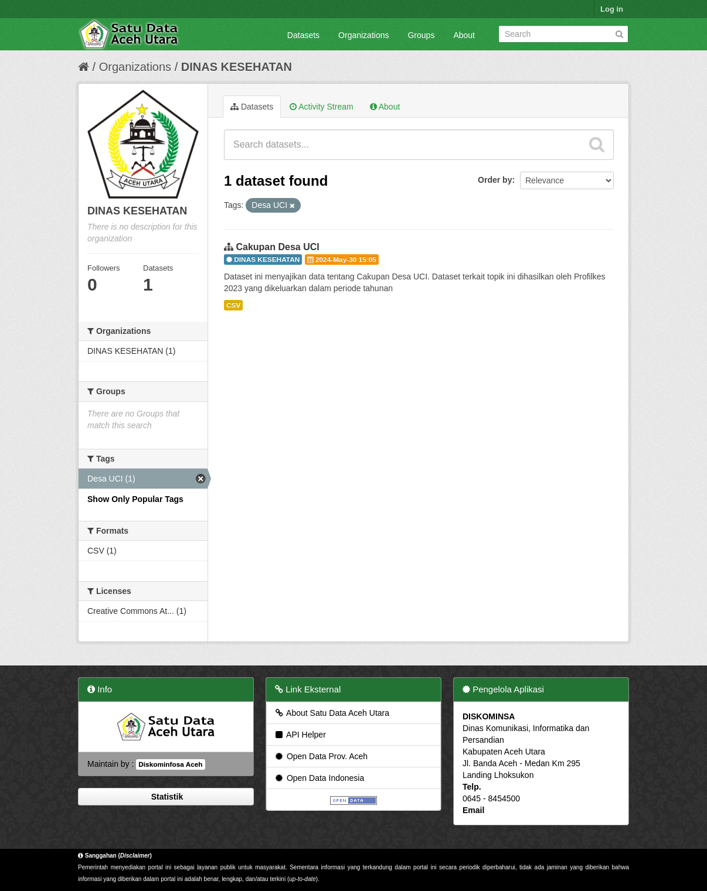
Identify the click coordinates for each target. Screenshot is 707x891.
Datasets (303, 35)
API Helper (300, 734)
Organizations (363, 35)
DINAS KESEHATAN (236, 66)
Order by (495, 180)
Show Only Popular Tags (135, 499)
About (464, 35)
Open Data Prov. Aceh (321, 756)
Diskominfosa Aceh (170, 764)
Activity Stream (321, 106)
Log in (611, 9)
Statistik (166, 796)
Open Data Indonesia (319, 778)
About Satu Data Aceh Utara (331, 713)
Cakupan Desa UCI (277, 247)
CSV (233, 305)
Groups (420, 35)
